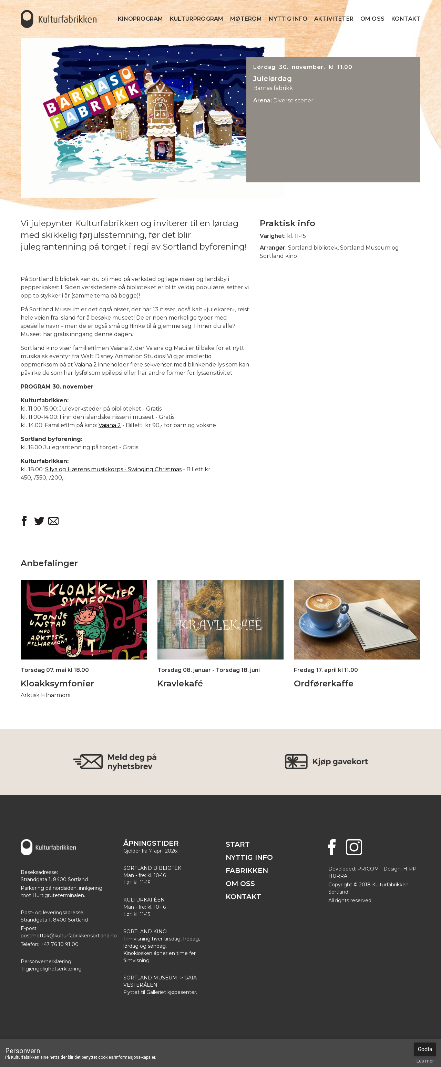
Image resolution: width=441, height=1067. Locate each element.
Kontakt (405, 19)
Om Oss (372, 19)
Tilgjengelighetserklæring (51, 969)
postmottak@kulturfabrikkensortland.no (69, 936)
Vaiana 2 (110, 425)
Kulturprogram (196, 19)
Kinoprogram (140, 19)
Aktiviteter (333, 19)
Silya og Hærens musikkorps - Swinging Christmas (113, 469)
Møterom (246, 19)
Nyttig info (288, 19)
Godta (425, 1049)
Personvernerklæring (46, 961)
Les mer (425, 1061)
